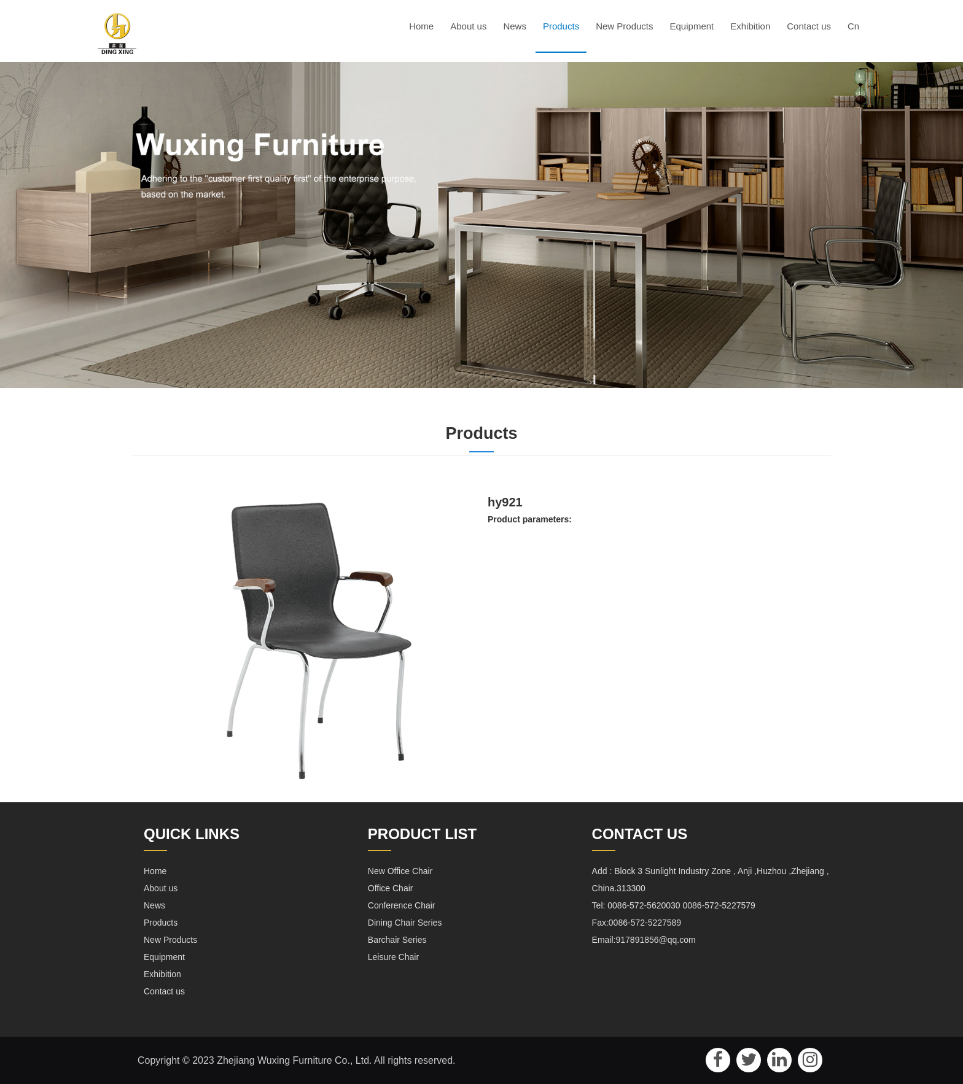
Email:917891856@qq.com (644, 939)
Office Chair (390, 887)
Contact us (809, 26)
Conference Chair (401, 905)
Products (561, 26)
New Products (624, 26)
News (514, 26)
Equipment (692, 26)
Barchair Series (397, 939)
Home (421, 26)
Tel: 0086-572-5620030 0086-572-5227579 (673, 905)
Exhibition (750, 26)
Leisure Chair (393, 956)
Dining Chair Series (405, 922)
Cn (853, 26)
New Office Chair (400, 870)
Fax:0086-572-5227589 (637, 922)
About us (468, 26)
